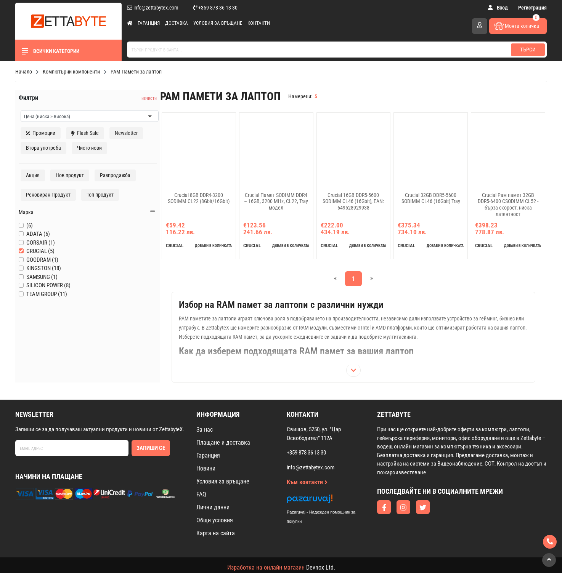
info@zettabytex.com (152, 8)
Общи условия (214, 526)
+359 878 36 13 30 (215, 8)
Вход (498, 8)
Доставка (176, 23)
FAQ (201, 500)
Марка (67, 242)
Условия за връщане (217, 23)
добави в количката (190, 251)
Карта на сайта (215, 539)
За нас (204, 435)
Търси (528, 49)
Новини (205, 474)
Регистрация (532, 8)
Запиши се (150, 453)
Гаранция (149, 23)
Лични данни (213, 513)
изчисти (114, 95)
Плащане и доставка (223, 448)
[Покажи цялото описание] (339, 376)
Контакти (258, 23)
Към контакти (307, 487)
